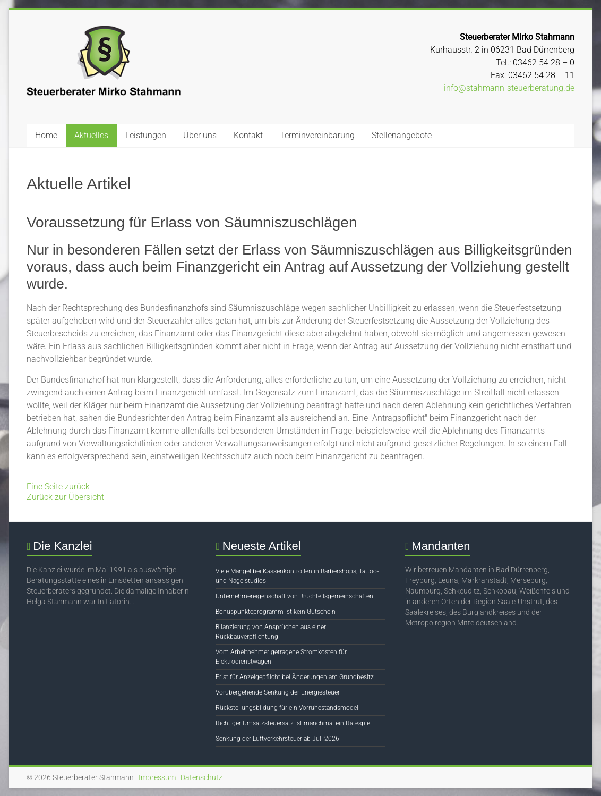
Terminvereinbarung (317, 135)
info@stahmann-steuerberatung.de (509, 88)
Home (46, 135)
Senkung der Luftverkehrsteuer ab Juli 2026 (277, 738)
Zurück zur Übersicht (65, 497)
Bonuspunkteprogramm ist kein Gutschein (276, 611)
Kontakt (248, 135)
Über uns (200, 135)
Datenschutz (201, 777)
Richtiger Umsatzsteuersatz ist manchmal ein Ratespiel (294, 723)
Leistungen (145, 135)
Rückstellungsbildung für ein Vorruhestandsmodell (288, 708)
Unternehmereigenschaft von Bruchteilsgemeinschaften (294, 596)
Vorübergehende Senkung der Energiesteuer (278, 692)
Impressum (157, 777)
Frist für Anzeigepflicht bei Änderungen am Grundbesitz (295, 677)
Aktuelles (91, 135)
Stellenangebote (402, 135)
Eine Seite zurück (58, 486)
